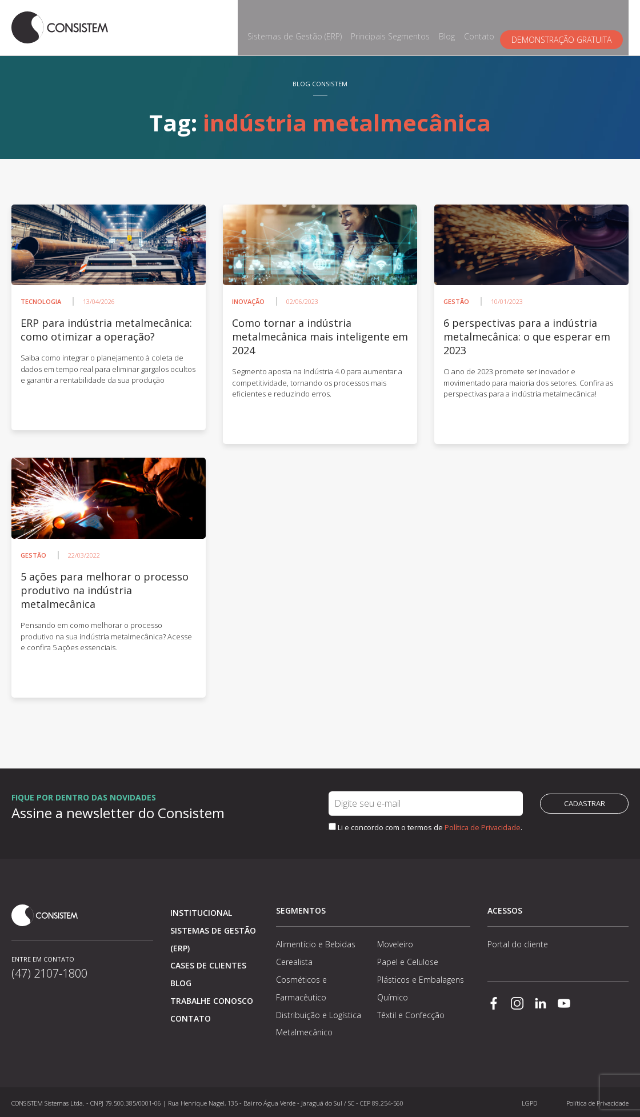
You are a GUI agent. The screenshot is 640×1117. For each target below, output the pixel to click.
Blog (453, 26)
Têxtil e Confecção (411, 1012)
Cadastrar (584, 801)
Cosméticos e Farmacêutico (301, 985)
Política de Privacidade (483, 824)
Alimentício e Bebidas (315, 941)
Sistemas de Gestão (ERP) (300, 26)
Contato (485, 26)
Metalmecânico (304, 1029)
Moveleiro (395, 941)
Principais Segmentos (396, 26)
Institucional (201, 909)
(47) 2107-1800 (49, 980)
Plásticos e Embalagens (420, 976)
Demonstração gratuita (567, 26)
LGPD (529, 1100)
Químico (392, 994)
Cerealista (294, 959)
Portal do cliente (517, 941)
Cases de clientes (208, 963)
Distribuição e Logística (318, 1012)
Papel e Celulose (407, 959)
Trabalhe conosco (211, 997)
